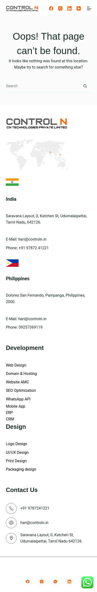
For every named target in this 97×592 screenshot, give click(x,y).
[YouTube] (78, 8)
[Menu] (89, 8)
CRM (10, 419)
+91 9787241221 (34, 508)
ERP (9, 412)
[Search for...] (42, 86)
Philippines (17, 278)
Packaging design (21, 469)
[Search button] (85, 86)
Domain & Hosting (21, 373)
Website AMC (17, 382)
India (11, 199)
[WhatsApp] (55, 581)
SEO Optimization (21, 390)
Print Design (16, 461)
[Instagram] (60, 8)
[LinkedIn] (69, 8)
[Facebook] (51, 8)
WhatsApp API (18, 399)
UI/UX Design (17, 452)
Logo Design (16, 444)
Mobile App (15, 406)
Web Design (16, 365)
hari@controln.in (32, 239)
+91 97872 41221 (34, 248)
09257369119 (30, 327)
